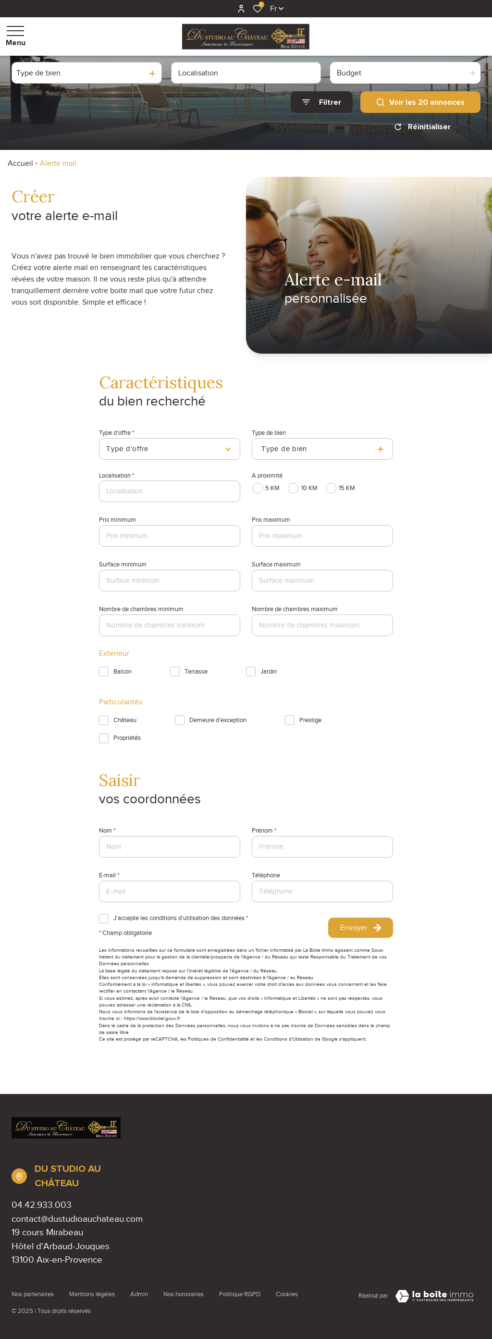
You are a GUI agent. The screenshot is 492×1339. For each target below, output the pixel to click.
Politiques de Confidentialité (218, 1039)
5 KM (272, 488)
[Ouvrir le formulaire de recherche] (322, 102)
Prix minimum (117, 519)
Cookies (287, 1294)
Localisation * (116, 475)
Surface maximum (276, 564)
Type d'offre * (116, 433)
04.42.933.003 (42, 1205)
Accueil (20, 163)
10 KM (309, 488)
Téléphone (266, 875)
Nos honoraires (183, 1294)
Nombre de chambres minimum (141, 609)
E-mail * (109, 875)
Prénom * (264, 830)
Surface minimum (123, 564)
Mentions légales (92, 1294)
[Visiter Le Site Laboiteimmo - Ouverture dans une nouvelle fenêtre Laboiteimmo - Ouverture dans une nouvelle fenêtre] (434, 1296)
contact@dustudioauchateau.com (77, 1219)
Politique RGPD (239, 1294)
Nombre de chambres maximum (295, 609)
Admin (139, 1294)
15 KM (347, 488)
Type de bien (269, 433)
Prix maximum (271, 519)
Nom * (107, 830)
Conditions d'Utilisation (288, 1039)
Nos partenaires (33, 1294)
